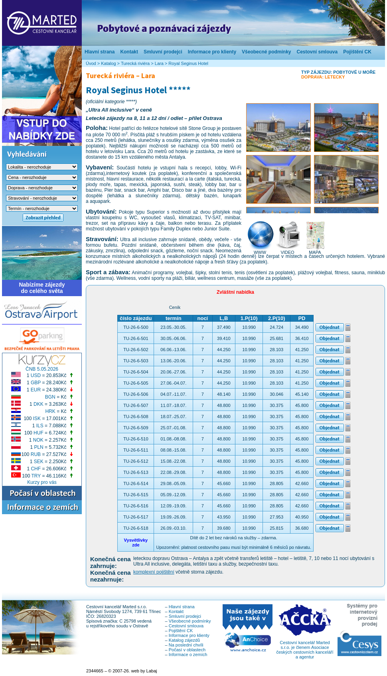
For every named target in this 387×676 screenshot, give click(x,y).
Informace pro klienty (212, 52)
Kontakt (129, 52)
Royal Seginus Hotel (188, 63)
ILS (39, 425)
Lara (159, 63)
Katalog (108, 63)
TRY (36, 476)
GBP (36, 382)
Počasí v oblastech (187, 649)
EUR (36, 390)
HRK (50, 411)
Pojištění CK (357, 52)
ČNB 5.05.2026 (42, 369)
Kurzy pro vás (41, 482)
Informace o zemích (188, 654)
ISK (37, 418)
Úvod (91, 63)
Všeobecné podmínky (266, 52)
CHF (36, 469)
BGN (50, 397)
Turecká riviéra (135, 63)
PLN (38, 447)
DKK (38, 404)
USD (36, 375)
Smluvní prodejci (163, 52)
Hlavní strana (100, 52)
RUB (36, 454)
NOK (38, 440)
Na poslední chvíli (186, 645)
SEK (38, 461)
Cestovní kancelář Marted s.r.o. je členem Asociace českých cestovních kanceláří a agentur (304, 647)
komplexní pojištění (153, 572)
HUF (38, 433)
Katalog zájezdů (184, 640)
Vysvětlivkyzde (136, 542)
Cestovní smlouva (317, 52)
